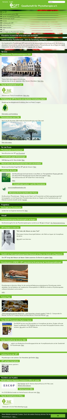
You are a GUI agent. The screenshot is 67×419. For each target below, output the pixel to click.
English (11, 2)
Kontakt (25, 200)
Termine (4, 21)
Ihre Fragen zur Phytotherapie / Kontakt (12, 32)
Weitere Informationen (24, 385)
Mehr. (49, 175)
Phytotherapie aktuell (7, 18)
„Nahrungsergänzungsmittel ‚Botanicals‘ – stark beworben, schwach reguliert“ (24, 313)
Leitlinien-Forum (6, 25)
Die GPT (4, 12)
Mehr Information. (7, 142)
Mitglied (40, 47)
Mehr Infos (40, 81)
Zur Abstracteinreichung (58, 223)
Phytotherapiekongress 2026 (9, 14)
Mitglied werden (6, 27)
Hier (18, 239)
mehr (3, 292)
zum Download (20, 153)
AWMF (63, 45)
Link (47, 315)
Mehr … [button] (14, 417)
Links (3, 29)
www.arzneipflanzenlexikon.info (17, 187)
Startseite (5, 2)
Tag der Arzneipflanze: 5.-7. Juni (10, 16)
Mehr (34, 167)
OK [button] (58, 415)
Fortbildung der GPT (7, 23)
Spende (30, 47)
